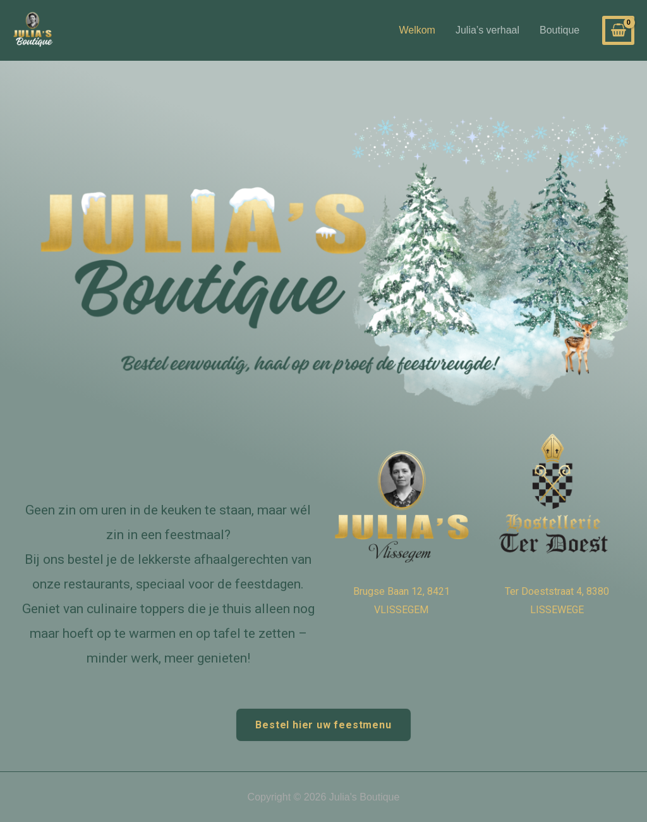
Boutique (559, 30)
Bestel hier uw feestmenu (323, 725)
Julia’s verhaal (487, 30)
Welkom (417, 30)
